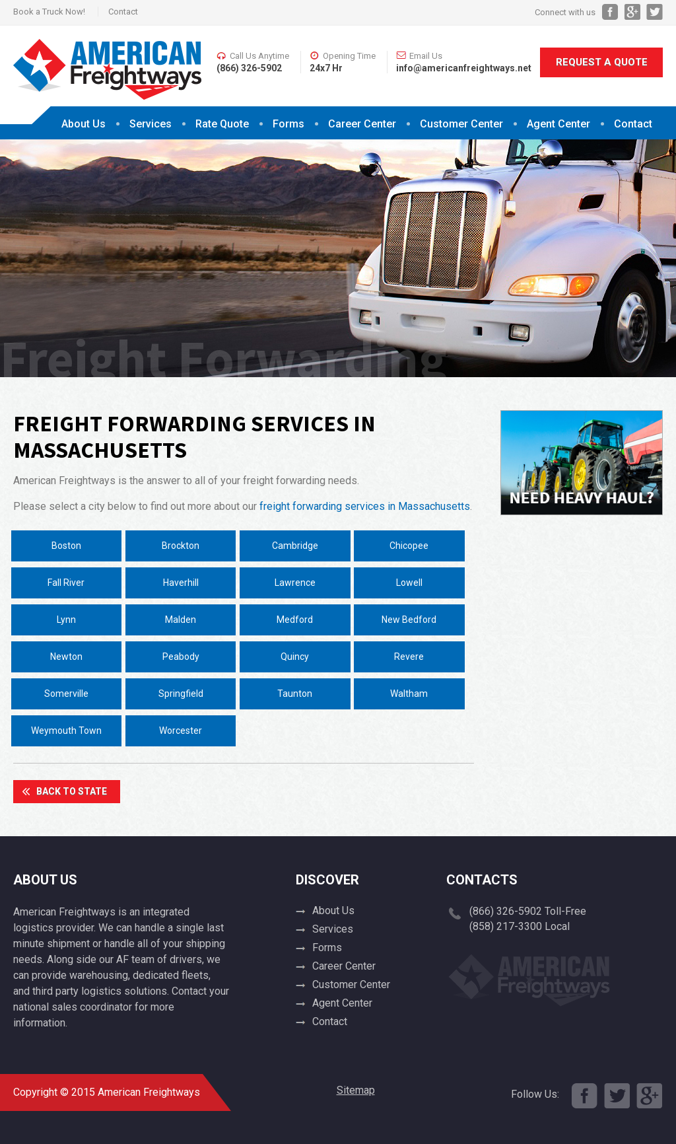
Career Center (362, 124)
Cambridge (295, 545)
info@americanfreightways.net (463, 68)
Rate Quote (222, 124)
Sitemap (356, 1090)
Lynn (66, 619)
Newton (66, 656)
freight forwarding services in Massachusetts (364, 506)
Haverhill (181, 582)
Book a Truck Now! (49, 12)
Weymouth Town (66, 730)
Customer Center (461, 124)
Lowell (409, 582)
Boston (66, 545)
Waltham (409, 693)
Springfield (180, 693)
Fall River (66, 582)
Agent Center (558, 124)
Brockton (180, 545)
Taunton (294, 693)
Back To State (71, 791)
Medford (295, 619)
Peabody (180, 656)
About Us (83, 124)
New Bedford (409, 619)
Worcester (180, 730)
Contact (123, 12)
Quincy (295, 656)
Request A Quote (602, 62)
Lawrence (295, 582)
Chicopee (408, 545)
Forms (288, 124)
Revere (409, 656)
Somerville (66, 693)
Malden (180, 619)
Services (150, 124)
